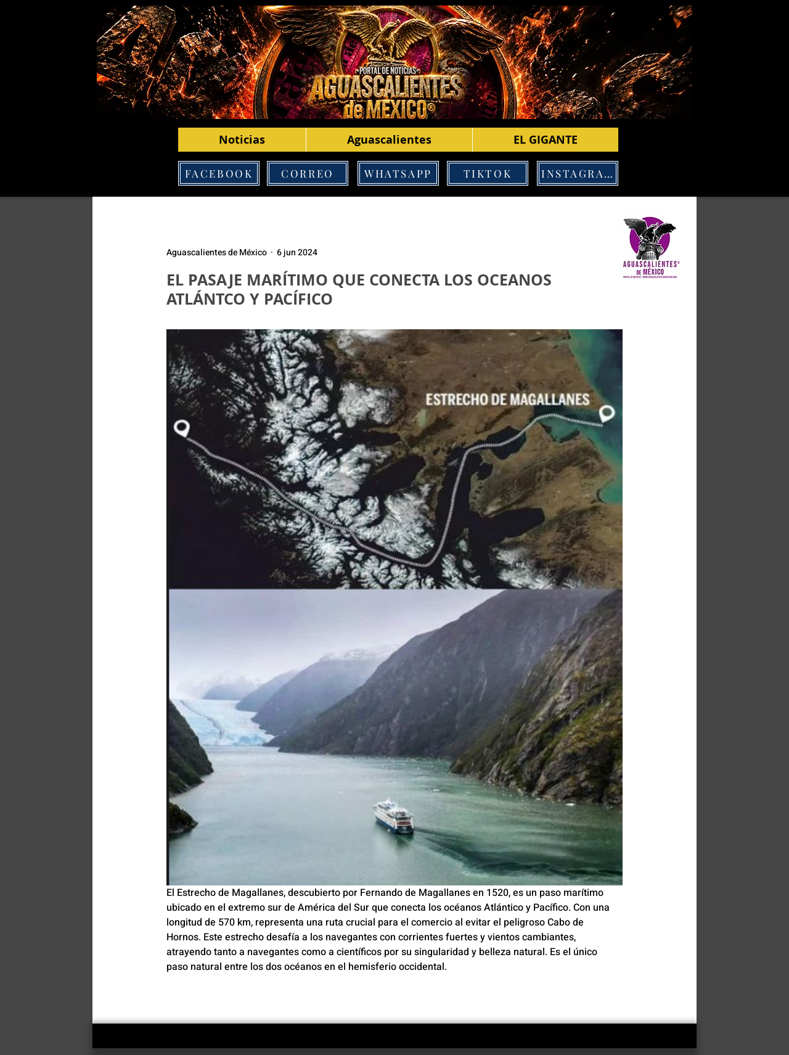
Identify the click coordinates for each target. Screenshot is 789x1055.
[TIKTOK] (487, 173)
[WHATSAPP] (398, 173)
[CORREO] (307, 173)
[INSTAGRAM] (577, 173)
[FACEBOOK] (219, 173)
